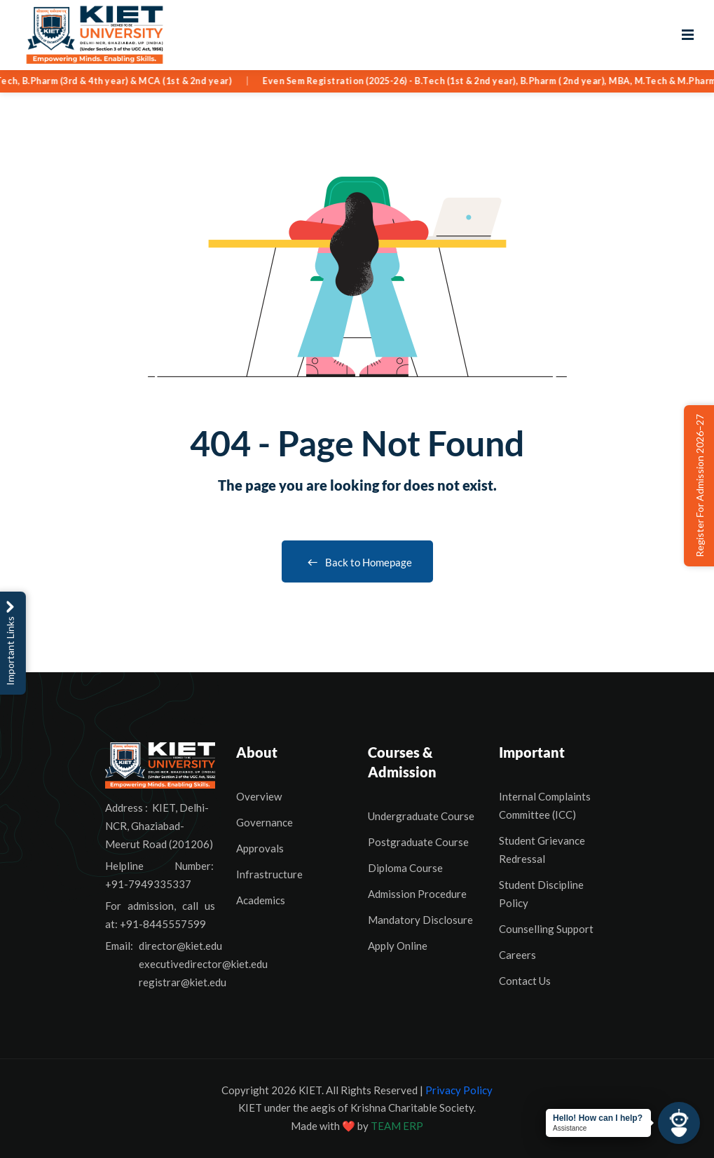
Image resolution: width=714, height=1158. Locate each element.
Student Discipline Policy (541, 893)
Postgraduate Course (418, 842)
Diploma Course (405, 867)
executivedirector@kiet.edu (203, 964)
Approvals (260, 848)
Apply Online (397, 945)
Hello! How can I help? (598, 1118)
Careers (517, 954)
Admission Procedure (417, 893)
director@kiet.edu (180, 945)
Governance (264, 822)
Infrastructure (269, 874)
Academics (260, 900)
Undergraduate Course (421, 816)
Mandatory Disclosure (420, 919)
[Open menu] (688, 35)
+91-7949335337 (148, 884)
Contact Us (525, 980)
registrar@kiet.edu (182, 982)
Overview (259, 796)
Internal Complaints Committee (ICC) (545, 805)
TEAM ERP (397, 1125)
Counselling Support (546, 928)
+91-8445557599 (163, 924)
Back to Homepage (357, 562)
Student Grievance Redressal (542, 849)
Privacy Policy (459, 1090)
